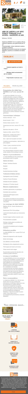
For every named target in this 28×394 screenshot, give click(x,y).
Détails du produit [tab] (17, 85)
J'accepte (13, 391)
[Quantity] (4, 61)
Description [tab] (7, 85)
